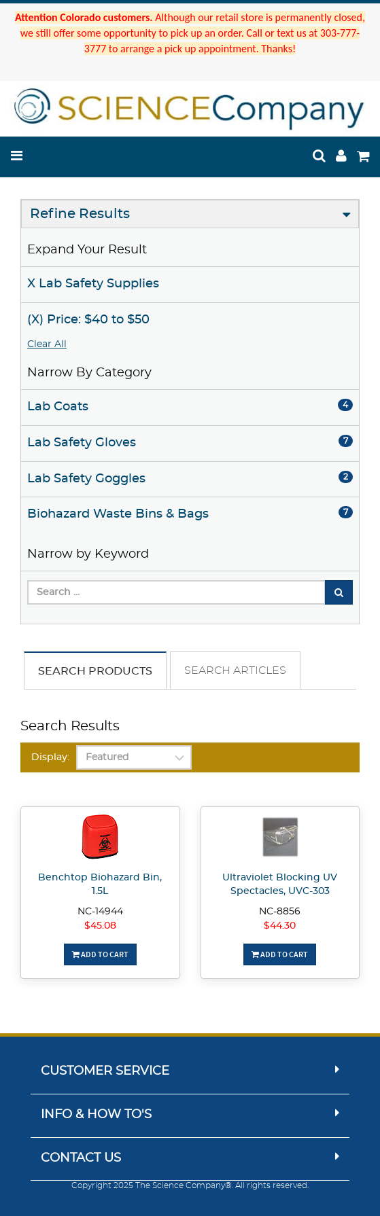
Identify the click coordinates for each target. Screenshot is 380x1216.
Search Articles (235, 670)
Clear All (47, 344)
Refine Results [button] (80, 214)
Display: (50, 757)
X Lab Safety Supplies (93, 284)
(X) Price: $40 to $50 (88, 320)
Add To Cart (100, 954)
